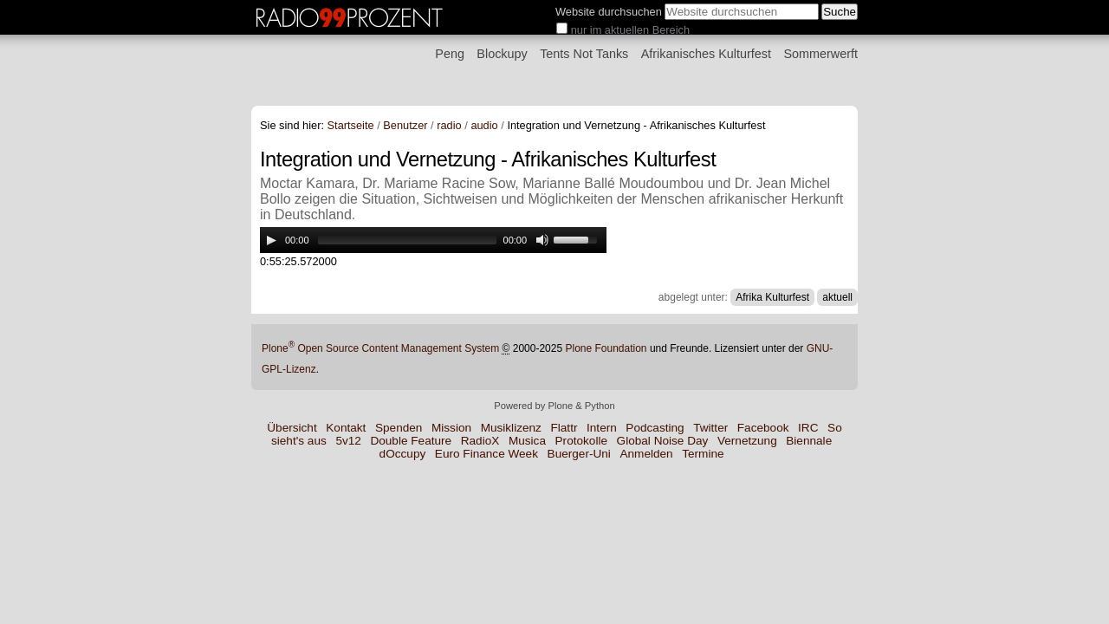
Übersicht (291, 427)
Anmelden (645, 453)
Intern (602, 427)
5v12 (347, 440)
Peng (449, 54)
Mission (451, 427)
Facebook (763, 427)
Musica (527, 440)
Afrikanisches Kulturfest (706, 54)
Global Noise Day (663, 440)
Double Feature (410, 440)
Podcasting (655, 427)
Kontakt (346, 427)
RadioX (480, 440)
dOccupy (402, 453)
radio (449, 125)
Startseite (351, 125)
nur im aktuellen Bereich (630, 29)
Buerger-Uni (579, 453)
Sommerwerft (820, 54)
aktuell (837, 297)
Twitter (710, 427)
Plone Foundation (605, 348)
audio (483, 125)
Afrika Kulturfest (772, 297)
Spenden (398, 427)
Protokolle (581, 440)
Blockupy (502, 54)
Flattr (563, 427)
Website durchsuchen (608, 11)
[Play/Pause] (271, 240)
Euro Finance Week (486, 453)
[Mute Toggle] (542, 240)
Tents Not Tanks (584, 54)
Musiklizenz (511, 427)
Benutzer (405, 125)
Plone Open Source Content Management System (380, 348)
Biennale (809, 440)
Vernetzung (747, 440)
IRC (808, 427)
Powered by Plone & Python (554, 405)
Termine (702, 453)
